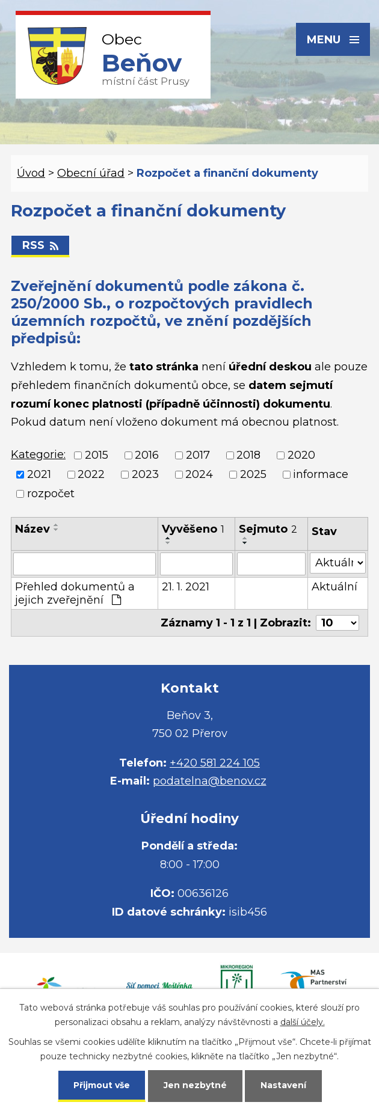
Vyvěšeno (193, 529)
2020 (301, 455)
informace (320, 474)
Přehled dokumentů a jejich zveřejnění (75, 593)
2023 (145, 474)
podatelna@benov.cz (210, 781)
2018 (248, 455)
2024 (199, 474)
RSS (40, 245)
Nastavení (283, 1085)
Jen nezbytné (195, 1085)
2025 (253, 474)
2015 (96, 455)
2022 (91, 474)
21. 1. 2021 (185, 586)
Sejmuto (268, 529)
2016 (147, 455)
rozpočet (51, 494)
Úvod (31, 173)
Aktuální (334, 586)
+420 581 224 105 (215, 763)
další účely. (302, 1022)
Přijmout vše (101, 1085)
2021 (39, 474)
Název (32, 529)
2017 (198, 455)
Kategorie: (38, 454)
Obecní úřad (91, 173)
